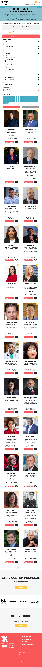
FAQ (21, 659)
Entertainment (8, 53)
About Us (24, 641)
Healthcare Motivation (10, 62)
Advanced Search (26, 639)
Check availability (10, 142)
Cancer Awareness (10, 59)
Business (6, 41)
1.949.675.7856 (22, 652)
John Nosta (30, 245)
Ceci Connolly (11, 436)
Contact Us (21, 657)
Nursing (7, 67)
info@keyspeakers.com (21, 654)
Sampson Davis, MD (11, 361)
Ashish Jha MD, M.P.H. (30, 129)
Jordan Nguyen (11, 397)
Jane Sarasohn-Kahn (30, 361)
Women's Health (9, 72)
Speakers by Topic (27, 636)
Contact (21, 587)
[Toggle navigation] (39, 2)
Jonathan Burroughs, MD (30, 398)
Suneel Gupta (11, 129)
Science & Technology (9, 79)
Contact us (17, 28)
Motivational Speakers (9, 77)
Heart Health (9, 64)
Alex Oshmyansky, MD (30, 206)
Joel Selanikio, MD (11, 322)
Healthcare (7, 55)
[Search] (31, 4)
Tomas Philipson (11, 206)
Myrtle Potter (11, 510)
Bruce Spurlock (11, 549)
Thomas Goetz (30, 510)
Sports (6, 81)
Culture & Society (8, 43)
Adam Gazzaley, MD (30, 549)
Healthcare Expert (10, 61)
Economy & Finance (9, 48)
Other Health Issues (10, 69)
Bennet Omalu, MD (30, 436)
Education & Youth (8, 51)
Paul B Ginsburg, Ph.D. (30, 166)
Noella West (11, 245)
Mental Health (9, 66)
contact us (22, 23)
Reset (30, 106)
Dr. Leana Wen (11, 284)
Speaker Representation (28, 644)
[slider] (3, 90)
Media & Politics (8, 74)
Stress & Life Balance (10, 71)
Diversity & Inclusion (9, 46)
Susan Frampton (11, 473)
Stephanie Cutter (30, 284)
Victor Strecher (30, 322)
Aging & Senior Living (10, 57)
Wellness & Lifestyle (9, 84)
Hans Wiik (11, 166)
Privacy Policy (21, 661)
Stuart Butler (30, 473)
